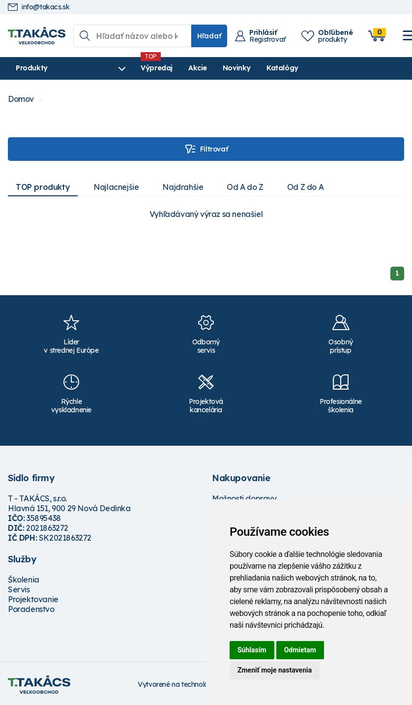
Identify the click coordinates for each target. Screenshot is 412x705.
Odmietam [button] (300, 650)
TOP (43, 187)
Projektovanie (33, 599)
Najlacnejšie (116, 187)
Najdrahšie (182, 187)
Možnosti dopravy (244, 498)
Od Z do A (305, 187)
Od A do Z (245, 187)
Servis (19, 589)
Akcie (197, 67)
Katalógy (282, 67)
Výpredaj (157, 67)
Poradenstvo (31, 609)
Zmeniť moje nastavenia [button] (274, 670)
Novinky (237, 67)
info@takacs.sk (38, 7)
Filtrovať (206, 149)
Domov (21, 99)
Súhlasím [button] (251, 650)
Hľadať (209, 35)
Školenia (23, 579)
